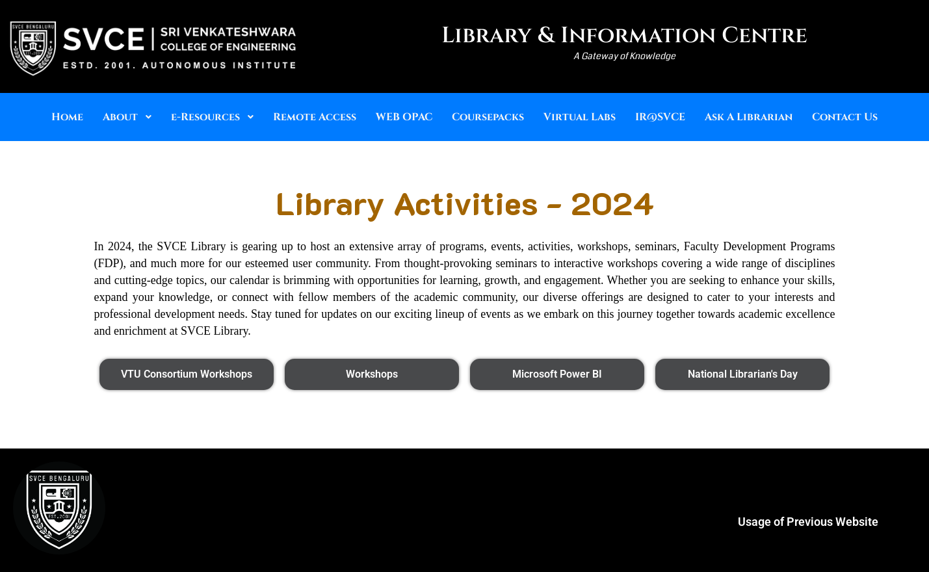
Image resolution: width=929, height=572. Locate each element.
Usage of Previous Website (808, 521)
